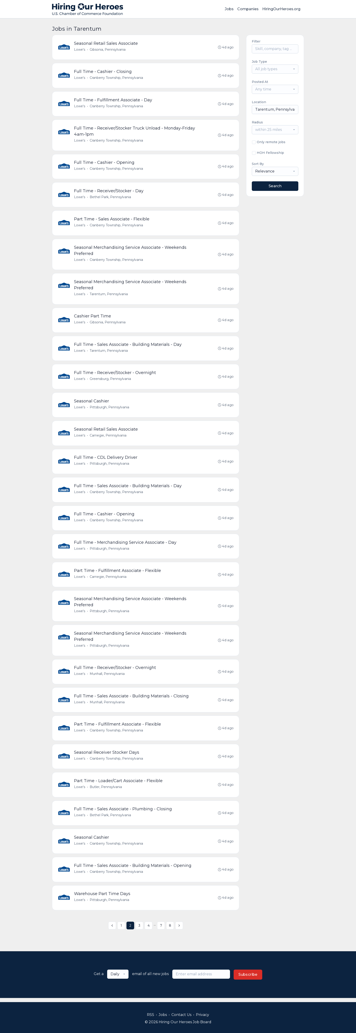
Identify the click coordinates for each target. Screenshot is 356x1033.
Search (275, 186)
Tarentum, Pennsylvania (109, 295)
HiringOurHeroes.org (281, 9)
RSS (150, 1015)
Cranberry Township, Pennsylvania (116, 78)
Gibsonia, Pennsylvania (108, 49)
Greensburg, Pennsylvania (110, 380)
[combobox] (275, 69)
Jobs (229, 9)
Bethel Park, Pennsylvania (110, 198)
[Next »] (179, 929)
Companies (248, 9)
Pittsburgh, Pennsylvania (109, 409)
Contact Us (181, 1015)
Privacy (202, 1015)
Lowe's (79, 49)
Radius (257, 122)
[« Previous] (112, 929)
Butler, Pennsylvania (106, 790)
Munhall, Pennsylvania (107, 677)
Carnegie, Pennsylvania (108, 437)
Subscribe (247, 978)
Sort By (258, 164)
